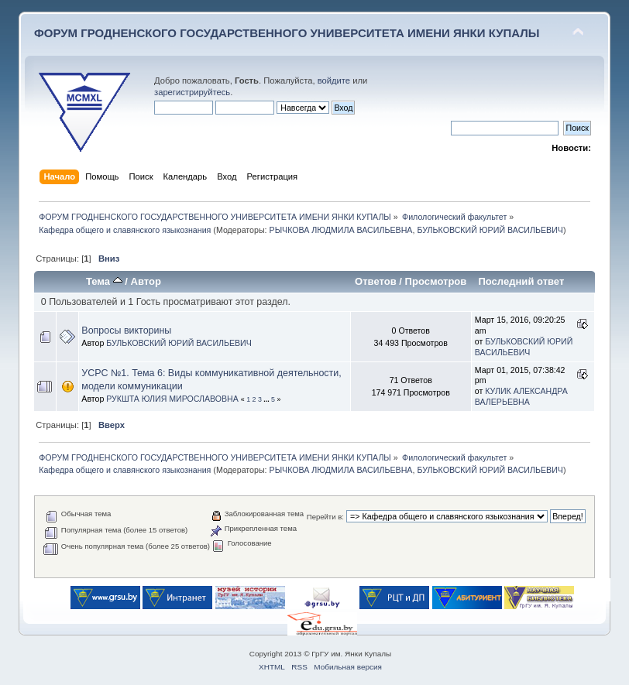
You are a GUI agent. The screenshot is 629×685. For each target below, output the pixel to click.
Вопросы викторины (126, 330)
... (267, 399)
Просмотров (436, 281)
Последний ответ (521, 281)
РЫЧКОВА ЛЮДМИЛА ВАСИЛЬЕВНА (341, 230)
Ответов (376, 281)
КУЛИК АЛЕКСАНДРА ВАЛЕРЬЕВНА (521, 396)
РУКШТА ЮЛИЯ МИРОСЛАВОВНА (172, 398)
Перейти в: (325, 516)
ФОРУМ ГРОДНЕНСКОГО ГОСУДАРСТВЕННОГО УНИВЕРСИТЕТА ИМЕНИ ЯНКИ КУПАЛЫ (287, 32)
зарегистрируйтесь (192, 92)
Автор (146, 281)
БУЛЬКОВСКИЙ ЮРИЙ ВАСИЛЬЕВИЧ (490, 230)
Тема (104, 281)
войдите (334, 80)
